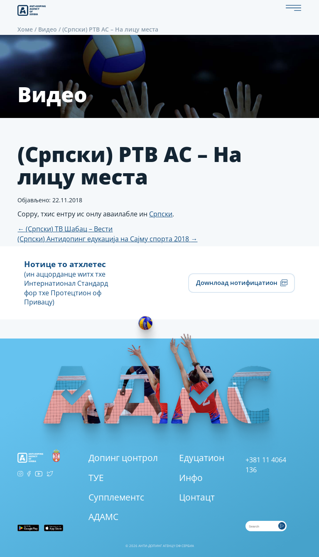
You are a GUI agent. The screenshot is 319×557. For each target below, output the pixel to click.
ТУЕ (96, 477)
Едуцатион (201, 458)
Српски (160, 213)
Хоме (25, 29)
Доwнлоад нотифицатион (241, 282)
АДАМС (103, 517)
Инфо (191, 477)
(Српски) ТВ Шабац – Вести (65, 228)
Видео (47, 29)
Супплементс (116, 497)
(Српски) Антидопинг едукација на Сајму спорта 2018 (107, 238)
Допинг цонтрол (123, 458)
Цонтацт (197, 497)
